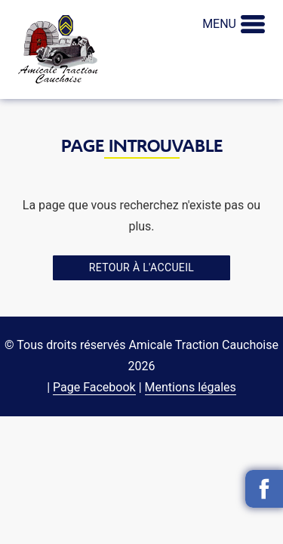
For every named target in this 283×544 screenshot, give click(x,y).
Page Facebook (94, 387)
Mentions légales (190, 387)
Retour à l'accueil (141, 267)
